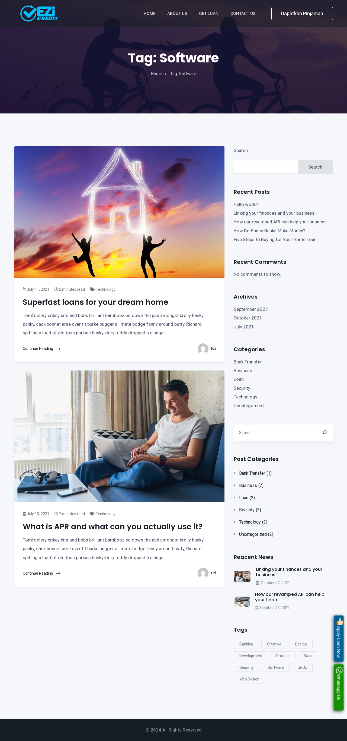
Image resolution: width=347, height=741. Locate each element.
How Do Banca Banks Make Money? (269, 230)
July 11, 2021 (36, 289)
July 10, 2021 (36, 514)
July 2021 (244, 327)
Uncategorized (249, 405)
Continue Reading (42, 349)
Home (150, 13)
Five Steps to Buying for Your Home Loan (275, 239)
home (156, 73)
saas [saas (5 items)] (308, 656)
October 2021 (248, 318)
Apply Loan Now (338, 637)
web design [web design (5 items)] (249, 679)
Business (243, 370)
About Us (177, 13)
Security (242, 388)
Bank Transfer (248, 362)
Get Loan (209, 13)
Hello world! (246, 204)
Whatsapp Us (338, 682)
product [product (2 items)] (283, 656)
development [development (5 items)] (250, 656)
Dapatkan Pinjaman (302, 13)
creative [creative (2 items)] (274, 644)
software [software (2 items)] (276, 667)
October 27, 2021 (273, 583)
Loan (239, 379)
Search (241, 150)
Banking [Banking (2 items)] (246, 644)
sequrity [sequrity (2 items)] (246, 667)
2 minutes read (69, 289)
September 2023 (251, 309)
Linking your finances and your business (274, 213)
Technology (102, 289)
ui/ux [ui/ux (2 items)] (302, 667)
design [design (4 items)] (301, 644)
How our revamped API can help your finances (280, 221)
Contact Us (243, 13)
